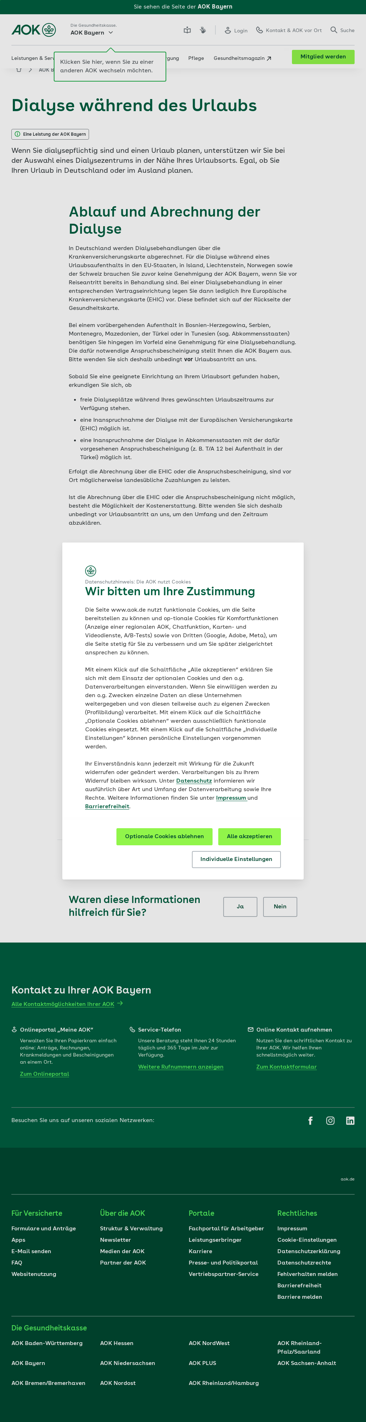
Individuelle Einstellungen (236, 859)
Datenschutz (194, 781)
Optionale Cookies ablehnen (164, 837)
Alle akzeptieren (249, 837)
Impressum (231, 798)
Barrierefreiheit (107, 807)
